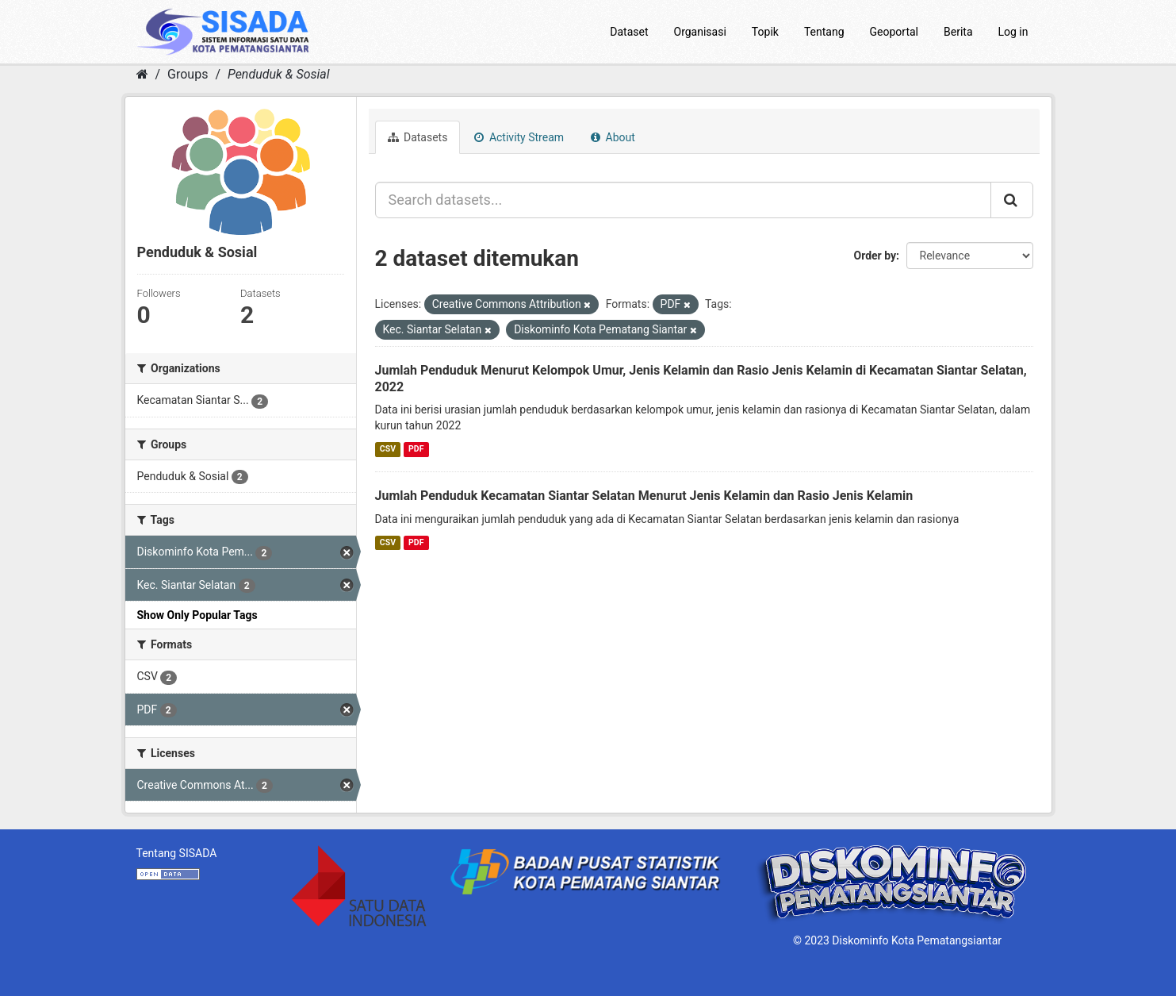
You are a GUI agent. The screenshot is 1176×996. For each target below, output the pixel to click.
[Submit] (1011, 200)
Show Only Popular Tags (197, 615)
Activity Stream (519, 137)
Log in (1013, 31)
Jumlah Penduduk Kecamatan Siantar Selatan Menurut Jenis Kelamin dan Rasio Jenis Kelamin (644, 495)
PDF (415, 449)
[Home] (142, 74)
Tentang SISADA (176, 853)
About (613, 137)
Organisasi (700, 31)
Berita (958, 31)
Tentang (824, 31)
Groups (187, 74)
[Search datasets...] (683, 200)
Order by (875, 255)
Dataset (629, 31)
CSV (388, 449)
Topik (765, 31)
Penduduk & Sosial (279, 74)
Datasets (418, 137)
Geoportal (894, 31)
